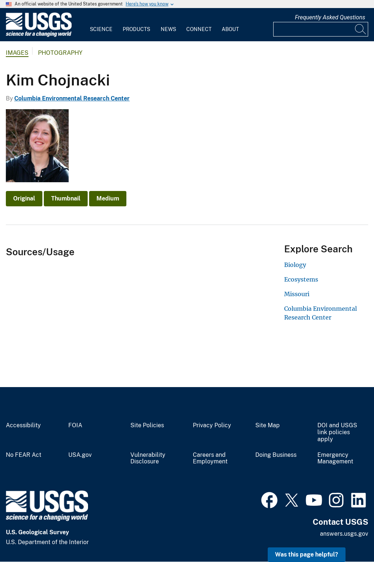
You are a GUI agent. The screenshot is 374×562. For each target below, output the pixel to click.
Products (136, 29)
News (168, 29)
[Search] (361, 29)
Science (101, 29)
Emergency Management (335, 458)
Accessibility (23, 425)
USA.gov (80, 455)
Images (17, 52)
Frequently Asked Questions (330, 17)
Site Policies (147, 425)
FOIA (75, 425)
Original (24, 198)
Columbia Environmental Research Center (72, 98)
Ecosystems (301, 279)
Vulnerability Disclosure (147, 458)
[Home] (39, 35)
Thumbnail (65, 198)
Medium (107, 198)
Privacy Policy (212, 425)
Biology (295, 264)
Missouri (296, 294)
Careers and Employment (210, 458)
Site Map (267, 425)
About (230, 29)
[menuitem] (101, 24)
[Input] (320, 29)
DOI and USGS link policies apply (337, 432)
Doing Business (276, 455)
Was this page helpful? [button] (306, 554)
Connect (198, 29)
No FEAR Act (23, 455)
